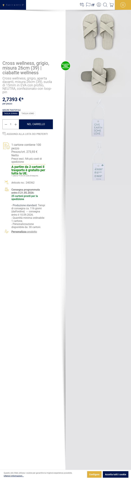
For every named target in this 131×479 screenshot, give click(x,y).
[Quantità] (11, 124)
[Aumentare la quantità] (15, 124)
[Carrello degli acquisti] (112, 5)
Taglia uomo (27, 114)
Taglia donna (11, 114)
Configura (94, 474)
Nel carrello (36, 124)
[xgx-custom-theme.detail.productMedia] (98, 31)
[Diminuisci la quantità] (5, 124)
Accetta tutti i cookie (115, 474)
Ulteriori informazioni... (14, 476)
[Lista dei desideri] (82, 5)
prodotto (24, 231)
